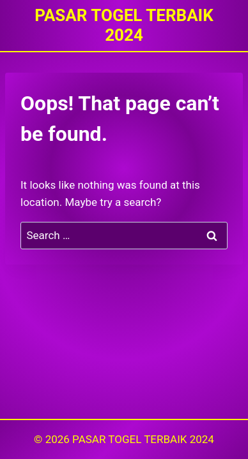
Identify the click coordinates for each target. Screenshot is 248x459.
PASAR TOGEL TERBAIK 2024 (143, 439)
